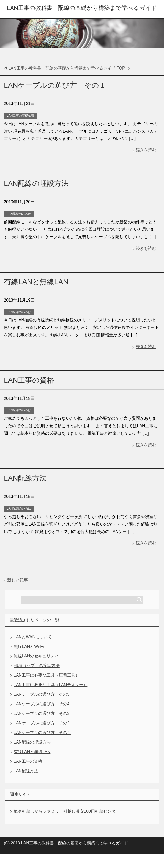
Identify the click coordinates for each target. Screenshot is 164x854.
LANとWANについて (33, 637)
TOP (66, 68)
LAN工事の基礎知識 (20, 115)
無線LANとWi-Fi (29, 646)
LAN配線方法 (25, 478)
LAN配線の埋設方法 (36, 183)
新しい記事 (17, 580)
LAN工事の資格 (29, 380)
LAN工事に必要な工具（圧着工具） (46, 675)
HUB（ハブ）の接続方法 (37, 665)
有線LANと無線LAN (36, 282)
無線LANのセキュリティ (36, 656)
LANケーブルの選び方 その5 (41, 694)
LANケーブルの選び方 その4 (41, 704)
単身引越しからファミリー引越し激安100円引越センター (67, 811)
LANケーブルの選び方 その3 (41, 713)
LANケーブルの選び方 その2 (41, 723)
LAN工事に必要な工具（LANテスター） (50, 685)
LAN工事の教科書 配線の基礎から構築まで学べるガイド (82, 8)
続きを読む (146, 150)
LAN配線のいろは (19, 214)
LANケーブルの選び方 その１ (55, 85)
